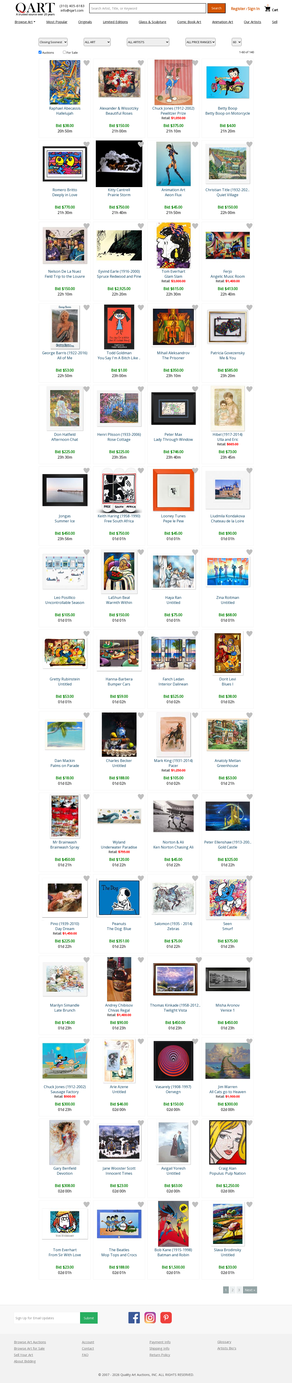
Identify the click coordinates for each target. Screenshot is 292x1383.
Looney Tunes (173, 515)
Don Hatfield (65, 434)
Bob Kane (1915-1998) (173, 1249)
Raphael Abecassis (65, 108)
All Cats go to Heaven (227, 1091)
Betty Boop (227, 108)
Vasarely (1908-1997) (173, 1086)
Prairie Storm (119, 194)
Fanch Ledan (173, 679)
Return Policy (159, 1354)
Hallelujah (64, 113)
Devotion (65, 1173)
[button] (25, 21)
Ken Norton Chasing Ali (173, 847)
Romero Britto (64, 189)
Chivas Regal (119, 1010)
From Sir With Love (65, 1254)
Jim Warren (227, 1086)
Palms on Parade (64, 765)
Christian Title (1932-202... (228, 189)
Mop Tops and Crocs (119, 1254)
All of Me (64, 357)
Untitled (173, 602)
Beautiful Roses (119, 113)
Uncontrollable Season (64, 602)
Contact (88, 1348)
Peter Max (173, 434)
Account (88, 1342)
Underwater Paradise (119, 847)
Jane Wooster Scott (119, 1168)
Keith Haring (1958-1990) (119, 515)
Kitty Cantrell (119, 189)
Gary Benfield (64, 1168)
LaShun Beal (119, 597)
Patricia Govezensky (228, 352)
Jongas (65, 515)
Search (216, 8)
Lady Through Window (173, 439)
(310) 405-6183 (72, 5)
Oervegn (173, 1091)
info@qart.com (72, 10)
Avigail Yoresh (173, 1168)
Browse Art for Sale (29, 1348)
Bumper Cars (119, 684)
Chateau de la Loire (227, 521)
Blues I (227, 684)
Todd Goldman (119, 352)
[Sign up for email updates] (47, 1318)
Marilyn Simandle (64, 1005)
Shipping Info (159, 1348)
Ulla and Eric (227, 439)
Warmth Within (119, 602)
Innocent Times (119, 1173)
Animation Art (173, 189)
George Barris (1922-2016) (64, 352)
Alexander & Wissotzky (119, 108)
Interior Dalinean (173, 684)
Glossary (224, 1341)
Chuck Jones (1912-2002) (173, 108)
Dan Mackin (65, 760)
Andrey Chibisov (119, 1005)
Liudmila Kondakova (227, 515)
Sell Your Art (23, 1354)
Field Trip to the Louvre (65, 276)
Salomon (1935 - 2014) (173, 923)
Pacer (173, 765)
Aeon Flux (173, 194)
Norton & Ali (173, 842)
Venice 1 (228, 1010)
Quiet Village (227, 194)
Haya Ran (173, 597)
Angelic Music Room (228, 276)
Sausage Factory (65, 1091)
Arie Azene (119, 1086)
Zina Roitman (227, 597)
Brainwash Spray (64, 847)
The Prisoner (173, 357)
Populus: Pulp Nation (227, 1173)
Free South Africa (119, 521)
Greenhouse (227, 765)
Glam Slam (173, 276)
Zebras (173, 928)
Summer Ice (65, 521)
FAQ (85, 1354)
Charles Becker (119, 760)
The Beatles (119, 1249)
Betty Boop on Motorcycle (227, 113)
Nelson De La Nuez (64, 271)
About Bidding (25, 1361)
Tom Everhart (173, 271)
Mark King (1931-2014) (173, 760)
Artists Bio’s (226, 1348)
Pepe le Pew (173, 521)
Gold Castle (227, 847)
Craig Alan (227, 1168)
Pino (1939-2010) (64, 923)
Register (238, 8)
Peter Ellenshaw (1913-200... (227, 842)
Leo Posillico (64, 597)
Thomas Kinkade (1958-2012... (175, 1005)
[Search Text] (148, 8)
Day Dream (64, 928)
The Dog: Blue (119, 928)
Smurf (227, 928)
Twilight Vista (175, 1010)
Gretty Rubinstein (65, 679)
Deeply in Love (64, 194)
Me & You (227, 357)
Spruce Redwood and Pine (119, 276)
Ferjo (227, 271)
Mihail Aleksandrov (173, 352)
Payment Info (160, 1342)
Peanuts (119, 923)
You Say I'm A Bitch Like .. (119, 357)
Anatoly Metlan (228, 760)
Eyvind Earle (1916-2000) (119, 271)
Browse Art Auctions (30, 1342)
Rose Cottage (118, 439)
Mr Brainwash (65, 842)
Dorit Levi (227, 679)
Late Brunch (64, 1010)
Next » (250, 1290)
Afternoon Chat (64, 439)
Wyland (119, 842)
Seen (227, 923)
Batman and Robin (173, 1254)
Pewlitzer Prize (173, 113)
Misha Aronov (228, 1005)
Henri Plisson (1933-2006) (119, 434)
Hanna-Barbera (119, 679)
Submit (89, 1318)
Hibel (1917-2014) (227, 434)
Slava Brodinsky (227, 1249)
